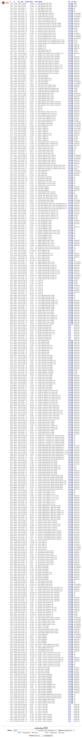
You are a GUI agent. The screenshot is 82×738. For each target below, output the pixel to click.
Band (22, 1)
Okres (36, 1)
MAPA (69, 3)
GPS (69, 1)
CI (14, 1)
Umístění (40, 1)
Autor (75, 1)
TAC (19, 1)
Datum (31, 1)
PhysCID (27, 1)
